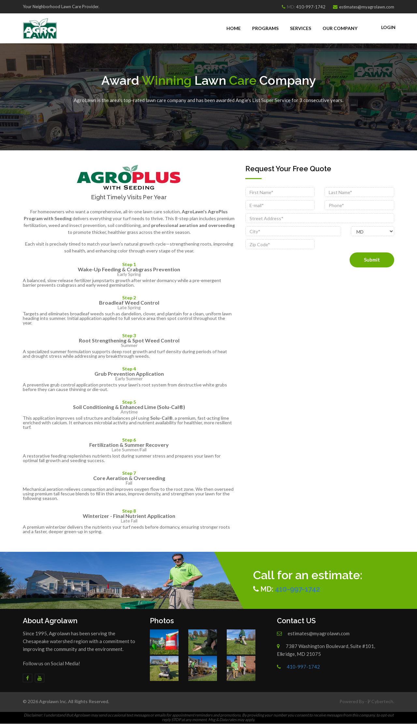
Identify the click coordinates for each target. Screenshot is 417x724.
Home (233, 28)
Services (300, 28)
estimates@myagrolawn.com (366, 6)
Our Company (340, 28)
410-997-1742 (310, 6)
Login (388, 27)
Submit (372, 260)
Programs (265, 28)
